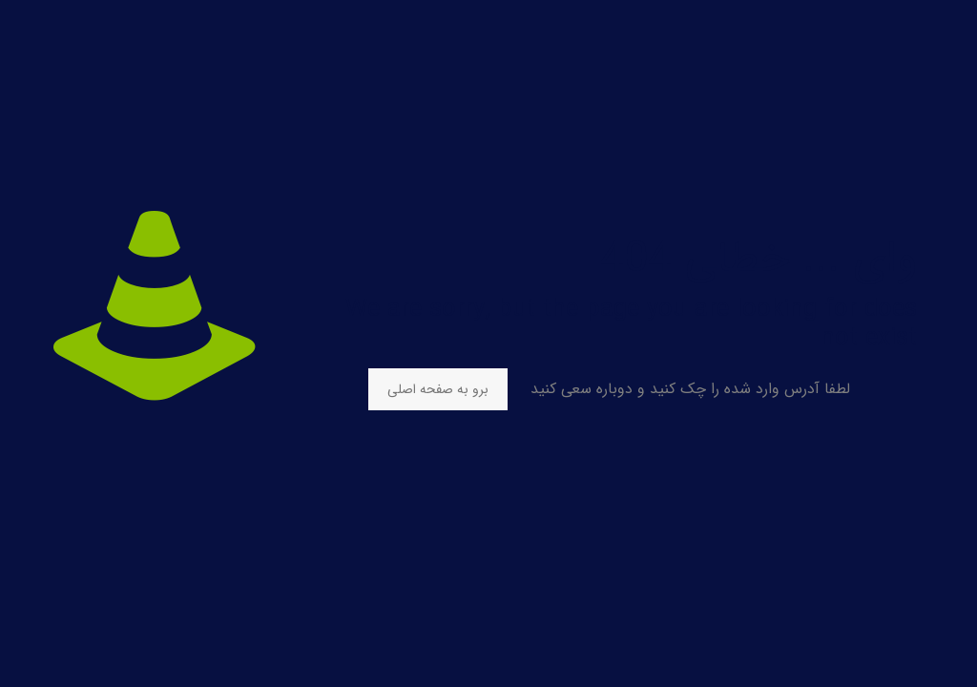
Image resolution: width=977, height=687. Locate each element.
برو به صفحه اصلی (437, 389)
